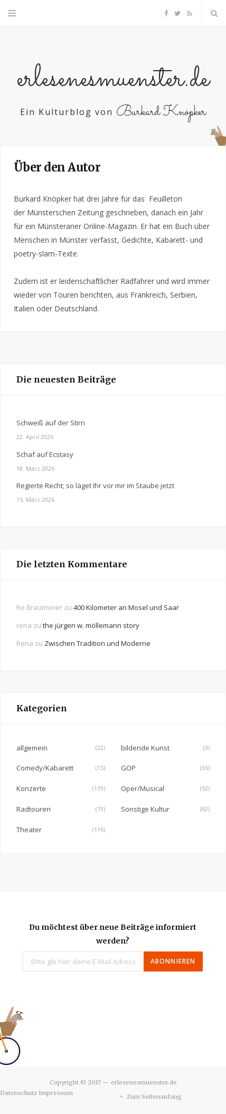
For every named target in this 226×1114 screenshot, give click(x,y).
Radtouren (33, 809)
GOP (128, 768)
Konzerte (31, 788)
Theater (29, 829)
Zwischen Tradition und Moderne (97, 643)
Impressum (56, 1093)
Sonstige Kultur (145, 809)
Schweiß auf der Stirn (50, 422)
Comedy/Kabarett (44, 768)
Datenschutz (18, 1093)
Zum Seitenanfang (150, 1097)
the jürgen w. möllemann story (91, 625)
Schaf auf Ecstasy (44, 454)
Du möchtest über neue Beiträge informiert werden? (112, 934)
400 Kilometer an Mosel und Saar (126, 607)
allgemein (32, 748)
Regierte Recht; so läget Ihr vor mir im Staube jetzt (95, 485)
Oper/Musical (142, 788)
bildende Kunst (145, 748)
